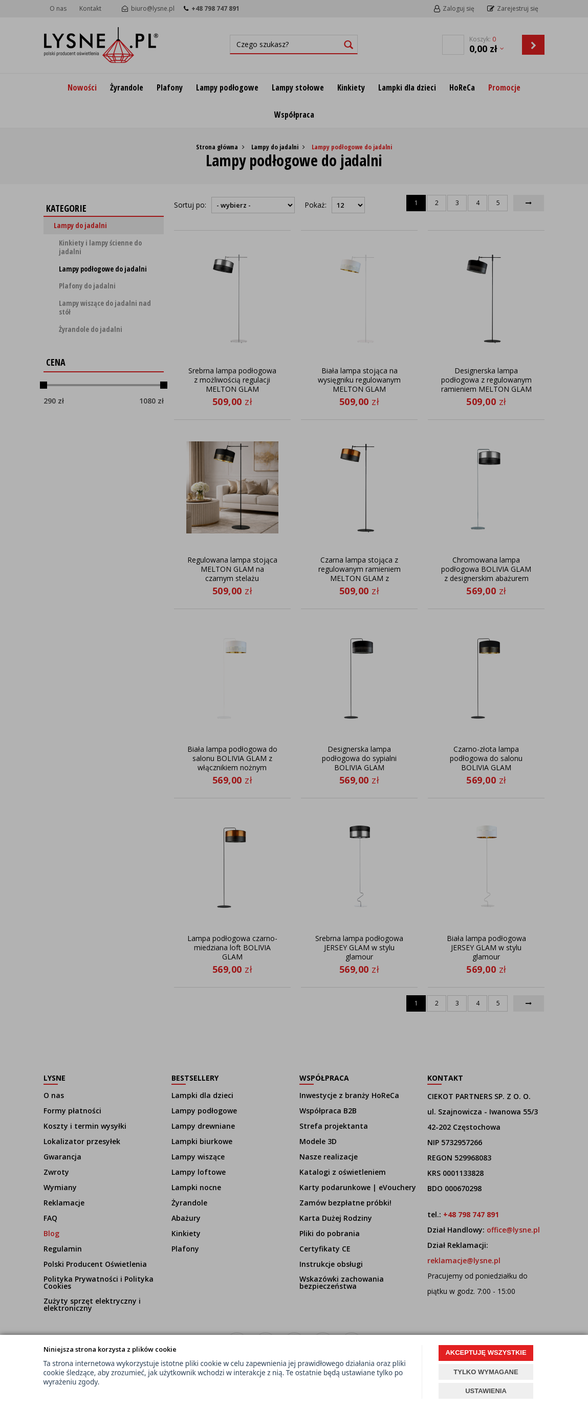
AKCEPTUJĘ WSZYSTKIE (485, 1352)
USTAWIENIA (486, 1391)
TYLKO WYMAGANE (485, 1372)
